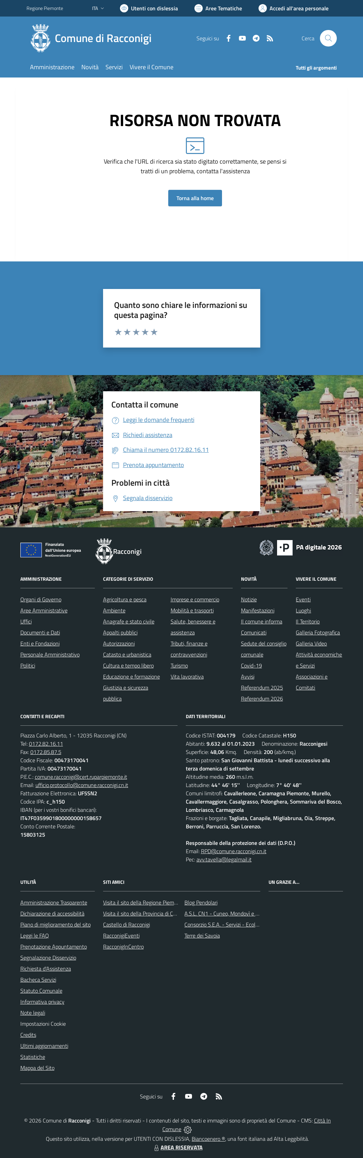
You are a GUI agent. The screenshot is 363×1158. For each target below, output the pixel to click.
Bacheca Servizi (38, 979)
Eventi (303, 599)
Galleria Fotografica (318, 632)
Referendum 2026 (262, 698)
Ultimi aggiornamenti (44, 1046)
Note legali (32, 1013)
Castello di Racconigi (126, 924)
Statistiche (32, 1057)
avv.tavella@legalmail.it (224, 859)
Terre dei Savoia (202, 935)
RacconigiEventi (121, 935)
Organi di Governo (40, 599)
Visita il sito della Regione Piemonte (144, 902)
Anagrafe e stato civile (128, 621)
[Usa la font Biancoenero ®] (149, 8)
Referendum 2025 (262, 687)
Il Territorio (308, 621)
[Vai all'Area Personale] (293, 8)
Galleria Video (311, 643)
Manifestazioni (257, 610)
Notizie (249, 599)
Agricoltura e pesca (125, 599)
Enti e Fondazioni (40, 643)
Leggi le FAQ (34, 935)
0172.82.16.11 (46, 744)
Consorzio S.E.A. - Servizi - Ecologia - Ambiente (238, 924)
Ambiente (114, 610)
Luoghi (303, 610)
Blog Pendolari (201, 902)
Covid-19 (251, 665)
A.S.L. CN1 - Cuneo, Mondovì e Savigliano (231, 913)
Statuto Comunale (41, 990)
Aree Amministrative (44, 610)
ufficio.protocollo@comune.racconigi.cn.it (82, 785)
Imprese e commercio (195, 599)
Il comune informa (261, 621)
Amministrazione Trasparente (53, 902)
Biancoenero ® (208, 1139)
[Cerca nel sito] (328, 38)
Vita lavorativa (187, 676)
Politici (27, 665)
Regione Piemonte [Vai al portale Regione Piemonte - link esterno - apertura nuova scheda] (45, 8)
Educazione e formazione (131, 676)
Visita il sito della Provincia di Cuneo (143, 913)
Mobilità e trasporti (192, 610)
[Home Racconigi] (93, 38)
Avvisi (247, 676)
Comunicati (253, 632)
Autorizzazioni (119, 643)
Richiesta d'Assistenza (45, 968)
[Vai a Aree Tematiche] (218, 8)
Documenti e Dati (40, 632)
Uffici (26, 621)
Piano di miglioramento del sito (55, 924)
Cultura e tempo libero (128, 665)
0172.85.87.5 (45, 752)
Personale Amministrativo (50, 654)
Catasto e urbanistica (127, 654)
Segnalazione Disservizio (48, 957)
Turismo (179, 665)
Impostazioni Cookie (43, 1024)
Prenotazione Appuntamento (53, 946)
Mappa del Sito (37, 1068)
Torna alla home (195, 198)
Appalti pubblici (120, 632)
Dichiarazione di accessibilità (52, 913)
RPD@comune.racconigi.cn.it (233, 851)
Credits (28, 1035)
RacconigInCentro (123, 946)
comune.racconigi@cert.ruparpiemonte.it (81, 777)
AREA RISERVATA (177, 1147)
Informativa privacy (42, 1001)
